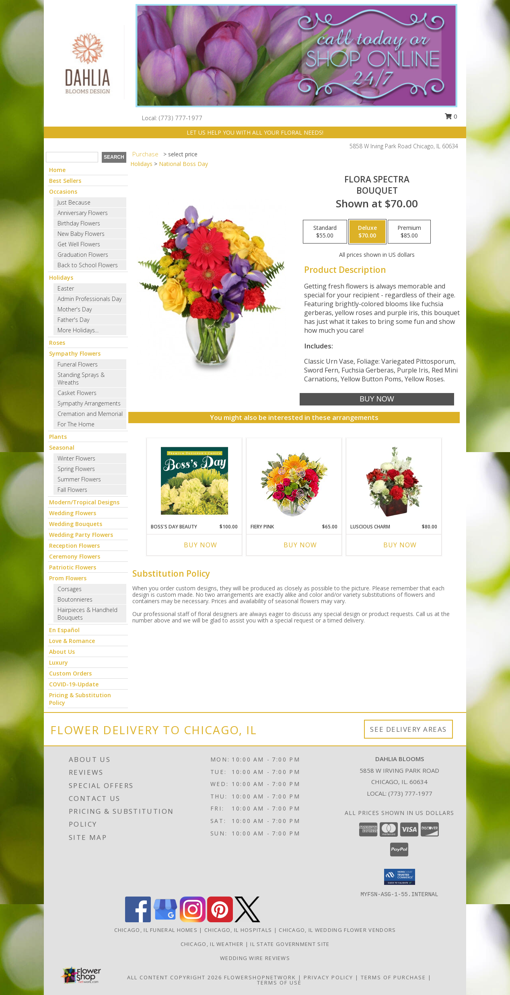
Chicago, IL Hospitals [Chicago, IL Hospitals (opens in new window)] (238, 930)
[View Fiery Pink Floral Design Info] (294, 481)
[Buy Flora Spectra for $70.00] (377, 399)
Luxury (58, 662)
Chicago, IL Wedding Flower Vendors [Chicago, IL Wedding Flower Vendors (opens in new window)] (337, 930)
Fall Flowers (72, 489)
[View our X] (247, 920)
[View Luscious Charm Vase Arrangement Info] (394, 480)
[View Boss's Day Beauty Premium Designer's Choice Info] (194, 480)
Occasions (63, 191)
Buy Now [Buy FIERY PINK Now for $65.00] (300, 544)
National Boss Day (183, 164)
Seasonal (61, 447)
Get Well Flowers (79, 244)
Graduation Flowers (83, 254)
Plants (58, 436)
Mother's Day (75, 309)
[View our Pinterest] (220, 920)
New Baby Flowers (81, 233)
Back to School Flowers (88, 265)
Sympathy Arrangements (89, 403)
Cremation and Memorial (90, 414)
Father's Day (73, 319)
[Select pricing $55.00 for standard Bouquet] (325, 232)
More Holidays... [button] (78, 330)
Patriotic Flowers (72, 567)
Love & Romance (72, 641)
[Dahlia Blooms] (87, 61)
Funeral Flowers (78, 364)
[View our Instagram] (193, 920)
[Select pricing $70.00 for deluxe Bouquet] (367, 232)
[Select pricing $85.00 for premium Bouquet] (409, 232)
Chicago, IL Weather (212, 944)
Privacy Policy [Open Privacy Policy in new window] (328, 977)
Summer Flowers (79, 479)
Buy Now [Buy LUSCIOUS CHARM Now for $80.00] (400, 544)
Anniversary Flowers (83, 213)
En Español (64, 630)
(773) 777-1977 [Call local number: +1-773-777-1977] (180, 118)
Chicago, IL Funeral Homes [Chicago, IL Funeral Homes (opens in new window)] (156, 930)
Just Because (74, 202)
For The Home (76, 424)
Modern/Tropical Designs (84, 502)
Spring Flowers (76, 469)
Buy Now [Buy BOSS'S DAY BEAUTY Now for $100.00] (200, 544)
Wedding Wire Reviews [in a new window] (255, 958)
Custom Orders (70, 673)
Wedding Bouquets (75, 524)
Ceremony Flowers (74, 556)
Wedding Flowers (72, 513)
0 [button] (450, 116)
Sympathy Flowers (75, 353)
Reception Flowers (74, 545)
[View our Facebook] (138, 920)
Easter (66, 288)
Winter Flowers (76, 458)
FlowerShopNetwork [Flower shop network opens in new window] (260, 977)
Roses (57, 342)
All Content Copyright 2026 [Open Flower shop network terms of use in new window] (174, 977)
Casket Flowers (77, 393)
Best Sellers (65, 180)
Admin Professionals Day (89, 299)
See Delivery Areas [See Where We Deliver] (408, 729)
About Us (62, 651)
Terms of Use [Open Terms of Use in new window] (279, 982)
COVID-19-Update (74, 684)
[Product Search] (72, 157)
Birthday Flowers (79, 223)
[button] (399, 877)
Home (57, 170)
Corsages (70, 589)
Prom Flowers (67, 578)
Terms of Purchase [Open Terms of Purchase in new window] (393, 977)
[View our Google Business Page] (165, 920)
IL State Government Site (289, 944)
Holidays (61, 277)
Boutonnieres (75, 599)
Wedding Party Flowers (81, 534)
